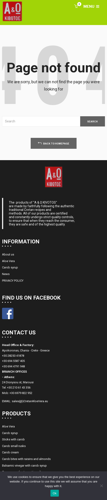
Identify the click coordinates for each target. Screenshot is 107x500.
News (6, 274)
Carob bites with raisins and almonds (26, 459)
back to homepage (53, 143)
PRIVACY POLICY (12, 280)
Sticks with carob (13, 439)
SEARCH (92, 121)
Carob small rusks (14, 446)
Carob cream (10, 452)
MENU (91, 6)
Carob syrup (10, 267)
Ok (55, 493)
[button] (76, 6)
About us (8, 254)
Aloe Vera (8, 261)
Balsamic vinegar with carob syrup (24, 465)
